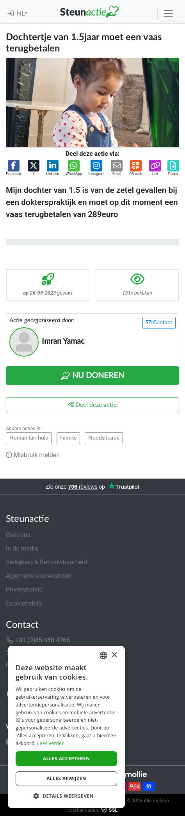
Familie (68, 438)
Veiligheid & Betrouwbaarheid (46, 562)
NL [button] (21, 14)
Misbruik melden (33, 455)
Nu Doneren (92, 376)
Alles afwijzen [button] (66, 778)
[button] (13, 168)
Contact (159, 322)
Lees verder (50, 743)
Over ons (18, 535)
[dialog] (66, 727)
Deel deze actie (92, 404)
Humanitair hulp (28, 438)
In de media (22, 548)
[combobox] (103, 655)
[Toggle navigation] (168, 13)
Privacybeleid (24, 589)
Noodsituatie (103, 438)
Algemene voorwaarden (38, 575)
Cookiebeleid (24, 603)
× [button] (114, 655)
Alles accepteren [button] (66, 758)
